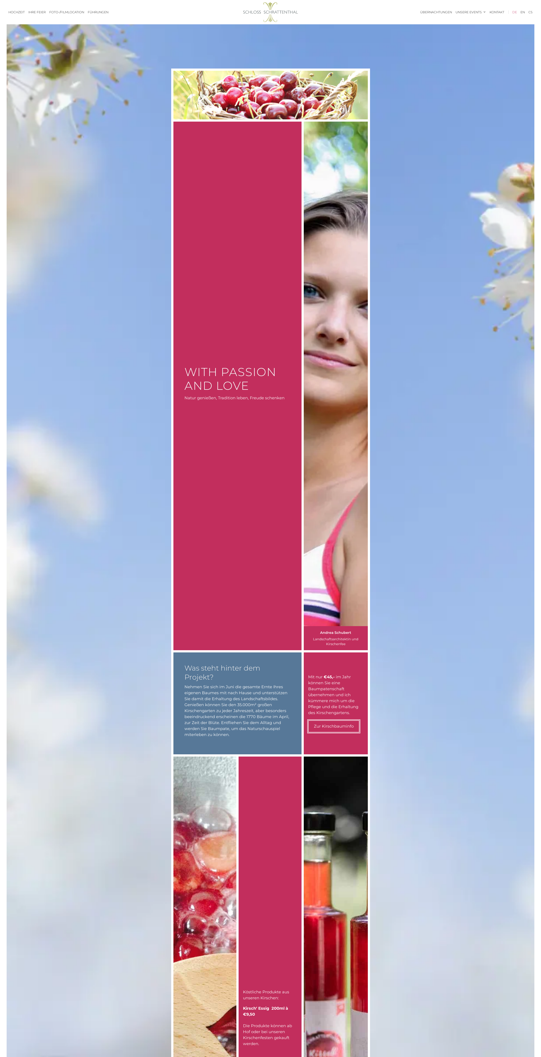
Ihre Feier (37, 12)
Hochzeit (16, 12)
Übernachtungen (436, 12)
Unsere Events (472, 12)
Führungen (98, 12)
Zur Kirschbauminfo (334, 726)
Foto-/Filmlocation (66, 12)
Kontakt (497, 12)
